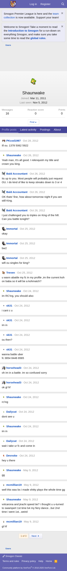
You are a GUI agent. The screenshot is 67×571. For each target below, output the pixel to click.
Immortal (12, 228)
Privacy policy (29, 561)
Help (40, 561)
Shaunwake (13, 155)
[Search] (62, 4)
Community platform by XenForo (29, 568)
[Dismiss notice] (61, 14)
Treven (10, 272)
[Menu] (5, 4)
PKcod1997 (13, 140)
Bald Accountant (17, 173)
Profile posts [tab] (9, 129)
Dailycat (11, 411)
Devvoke (11, 455)
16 (7, 113)
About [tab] (57, 129)
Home (49, 561)
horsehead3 (13, 367)
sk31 (9, 305)
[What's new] (55, 4)
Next (36, 536)
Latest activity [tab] (28, 129)
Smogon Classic (12, 556)
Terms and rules (11, 561)
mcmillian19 (14, 484)
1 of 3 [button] (23, 536)
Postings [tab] (45, 129)
